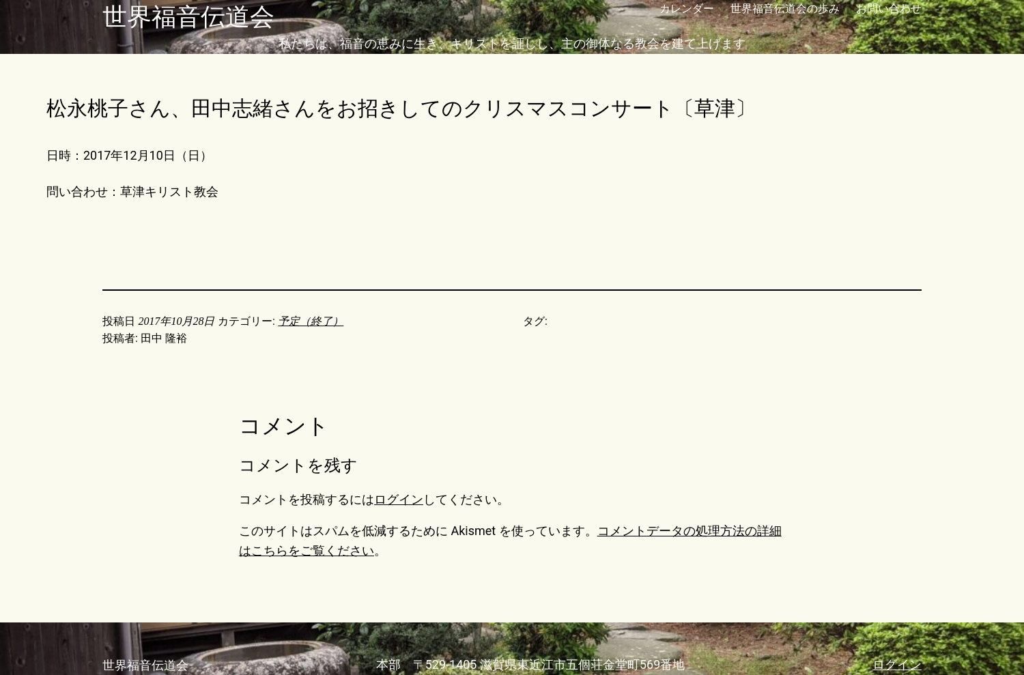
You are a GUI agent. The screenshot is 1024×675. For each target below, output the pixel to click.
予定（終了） (310, 321)
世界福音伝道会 (188, 17)
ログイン (398, 499)
